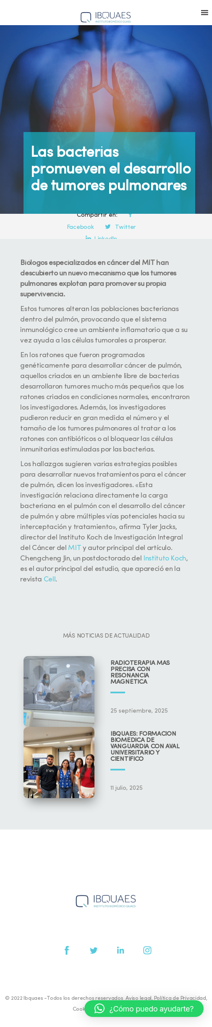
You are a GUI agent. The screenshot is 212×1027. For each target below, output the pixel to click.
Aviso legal (139, 998)
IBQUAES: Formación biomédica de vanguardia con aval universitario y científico (144, 746)
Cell (50, 579)
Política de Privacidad (180, 998)
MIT (74, 548)
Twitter (120, 227)
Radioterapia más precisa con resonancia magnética (140, 672)
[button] (144, 1008)
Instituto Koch (164, 558)
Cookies (82, 1009)
